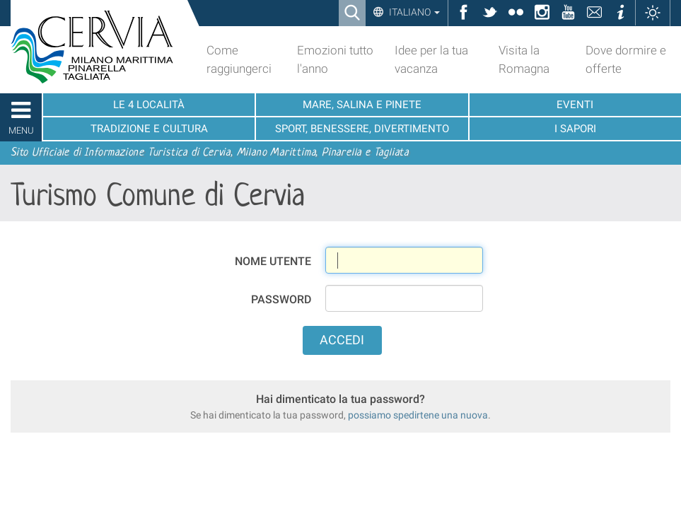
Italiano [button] (413, 12)
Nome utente (273, 261)
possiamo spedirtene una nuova (418, 415)
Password (281, 299)
